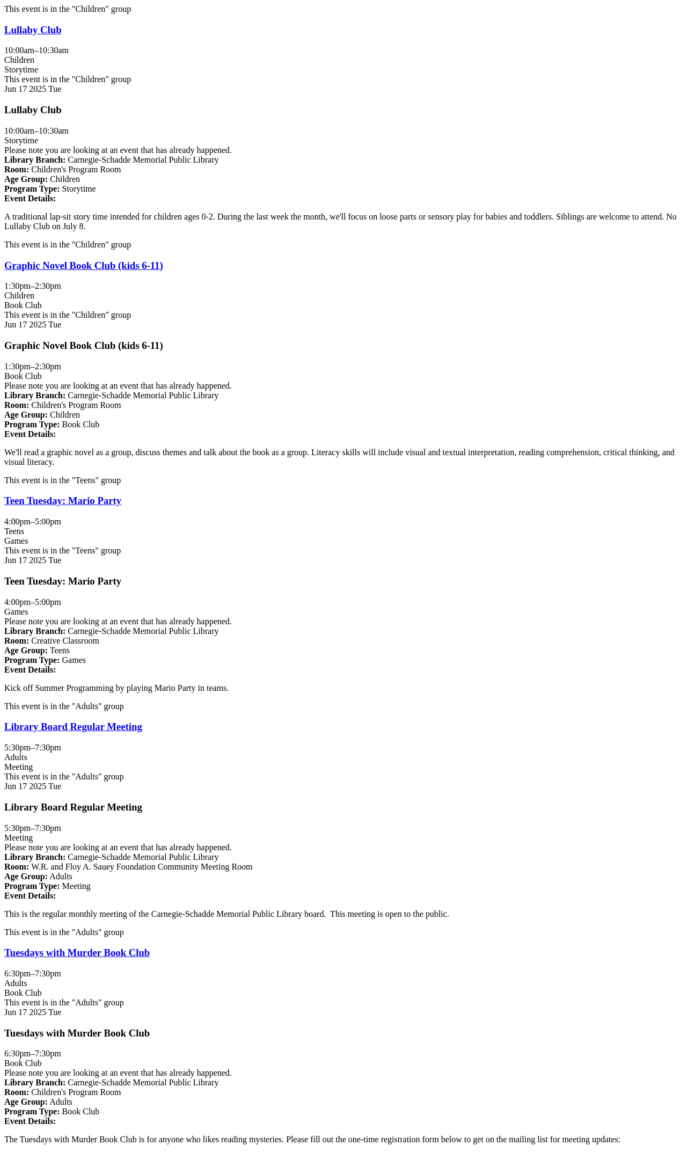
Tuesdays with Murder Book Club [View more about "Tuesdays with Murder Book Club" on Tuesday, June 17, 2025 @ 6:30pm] (77, 952)
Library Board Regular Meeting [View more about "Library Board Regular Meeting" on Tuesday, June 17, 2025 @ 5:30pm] (73, 726)
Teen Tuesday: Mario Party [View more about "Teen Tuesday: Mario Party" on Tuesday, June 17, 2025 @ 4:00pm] (62, 500)
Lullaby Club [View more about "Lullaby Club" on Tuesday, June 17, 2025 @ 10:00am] (33, 29)
